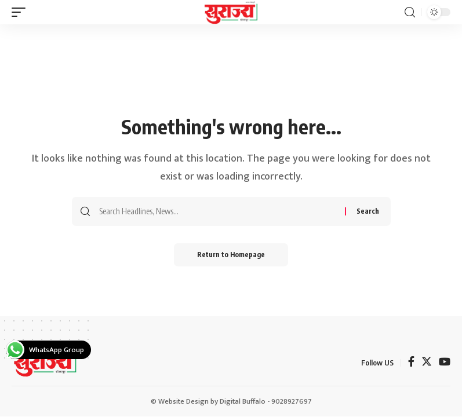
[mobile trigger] (21, 12)
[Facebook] (411, 363)
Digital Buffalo (242, 401)
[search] (410, 12)
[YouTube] (444, 363)
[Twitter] (426, 363)
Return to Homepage (231, 254)
